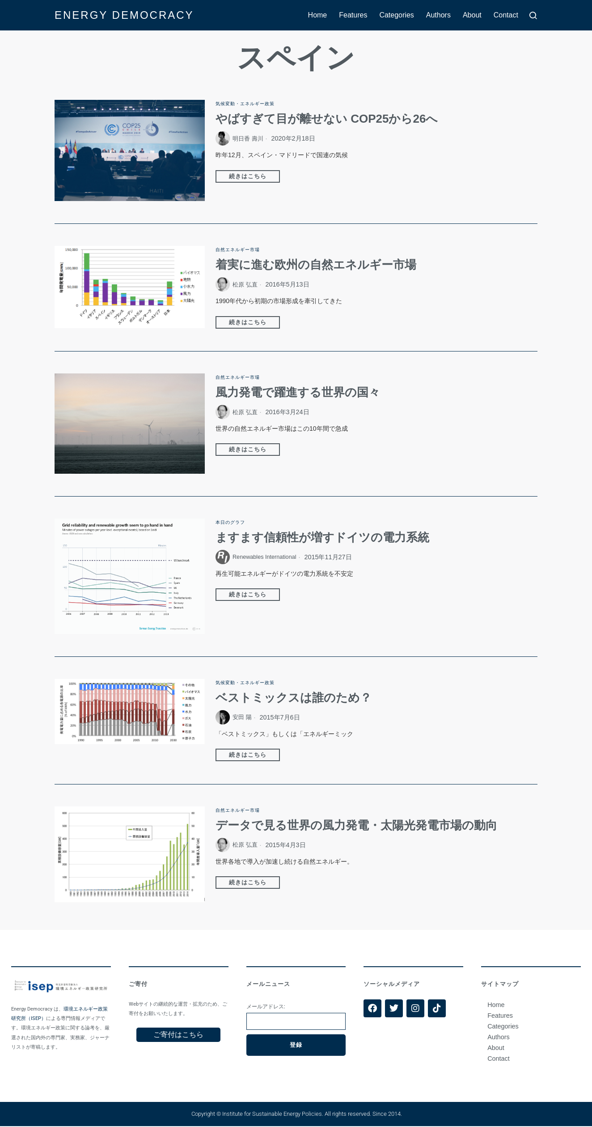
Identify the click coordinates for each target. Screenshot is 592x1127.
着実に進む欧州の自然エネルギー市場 (316, 265)
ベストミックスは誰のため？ (294, 698)
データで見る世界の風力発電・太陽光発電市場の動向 (356, 826)
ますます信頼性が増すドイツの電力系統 (322, 538)
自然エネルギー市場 (242, 249)
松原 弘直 (246, 284)
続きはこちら (249, 176)
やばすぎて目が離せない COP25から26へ (327, 119)
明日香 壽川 (249, 138)
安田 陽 (243, 718)
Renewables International (269, 557)
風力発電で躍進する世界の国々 (298, 393)
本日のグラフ (233, 522)
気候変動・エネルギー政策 (250, 103)
